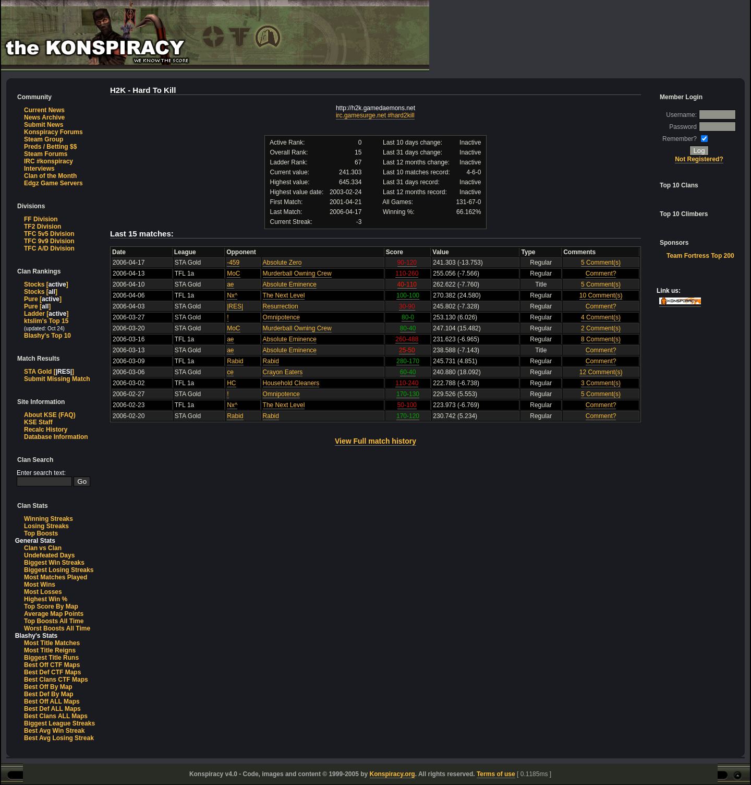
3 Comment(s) (601, 383)
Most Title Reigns (50, 650)
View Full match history (375, 441)
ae (230, 284)
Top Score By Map (51, 606)
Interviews (39, 168)
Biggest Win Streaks (54, 562)
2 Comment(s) (601, 328)
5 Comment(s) (601, 262)
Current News (44, 110)
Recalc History (45, 429)
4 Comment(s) (601, 317)
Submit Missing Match (57, 379)
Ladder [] (46, 313)
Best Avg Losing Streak (59, 738)
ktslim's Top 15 (46, 321)
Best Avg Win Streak (54, 730)
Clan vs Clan (43, 548)
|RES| (235, 306)
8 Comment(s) (601, 339)
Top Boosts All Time (53, 621)
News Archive (44, 117)
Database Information (56, 437)
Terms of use (496, 774)
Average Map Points (53, 613)
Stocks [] (46, 284)
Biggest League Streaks (59, 723)
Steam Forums (45, 154)
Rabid (235, 361)
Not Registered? (699, 159)
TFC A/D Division (49, 248)
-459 (233, 262)
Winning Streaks (48, 518)
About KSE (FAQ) (50, 415)
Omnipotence (281, 317)
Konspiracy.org (392, 774)
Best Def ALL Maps (52, 708)
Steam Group (43, 139)
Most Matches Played (55, 577)
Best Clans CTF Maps (56, 679)
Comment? (601, 273)
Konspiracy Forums (53, 132)
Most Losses (43, 592)
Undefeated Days (49, 555)
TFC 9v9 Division (49, 241)
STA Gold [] (49, 371)
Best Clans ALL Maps (56, 716)
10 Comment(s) (601, 295)
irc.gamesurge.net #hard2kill (375, 115)
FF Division (41, 219)
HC (231, 383)
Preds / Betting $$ (50, 146)
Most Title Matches (52, 643)
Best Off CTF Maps (52, 665)
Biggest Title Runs (51, 657)
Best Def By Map (49, 694)
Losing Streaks (46, 526)
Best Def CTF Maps (52, 672)
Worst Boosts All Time (57, 628)
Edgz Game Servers (53, 183)
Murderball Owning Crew (297, 273)
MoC (233, 273)
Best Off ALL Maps (52, 701)
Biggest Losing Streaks (58, 570)
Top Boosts (41, 533)
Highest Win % (45, 599)
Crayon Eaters (283, 372)
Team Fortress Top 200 (700, 255)
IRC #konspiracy (48, 161)
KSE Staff (38, 422)
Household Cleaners (291, 383)
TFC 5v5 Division (49, 233)
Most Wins (39, 584)
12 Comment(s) (601, 372)
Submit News (43, 124)
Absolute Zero (282, 262)
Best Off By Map (48, 687)
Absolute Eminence (290, 284)
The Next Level (284, 295)
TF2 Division (42, 226)
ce (230, 372)
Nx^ (232, 295)
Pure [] (43, 299)
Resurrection (280, 306)
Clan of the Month (50, 176)
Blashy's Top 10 (47, 335)
